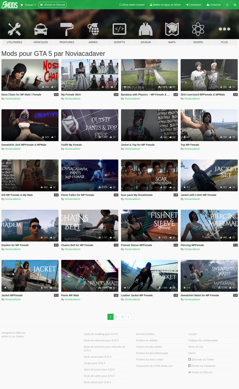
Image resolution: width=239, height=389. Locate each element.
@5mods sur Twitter (201, 359)
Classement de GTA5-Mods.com (154, 365)
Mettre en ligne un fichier (165, 4)
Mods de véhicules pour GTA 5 (101, 340)
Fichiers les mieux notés (149, 359)
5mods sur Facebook (202, 366)
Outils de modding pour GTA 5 (101, 334)
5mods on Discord (200, 372)
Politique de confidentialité (203, 340)
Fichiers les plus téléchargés (152, 353)
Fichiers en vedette (147, 340)
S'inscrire (214, 4)
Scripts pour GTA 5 (94, 363)
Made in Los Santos (12, 336)
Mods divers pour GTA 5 (97, 382)
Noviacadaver (13, 98)
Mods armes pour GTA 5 (97, 356)
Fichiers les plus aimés (149, 346)
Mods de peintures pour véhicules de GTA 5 (104, 348)
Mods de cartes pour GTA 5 (99, 375)
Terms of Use (195, 346)
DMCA (192, 353)
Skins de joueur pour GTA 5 (99, 369)
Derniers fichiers (145, 334)
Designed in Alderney (13, 332)
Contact (192, 334)
